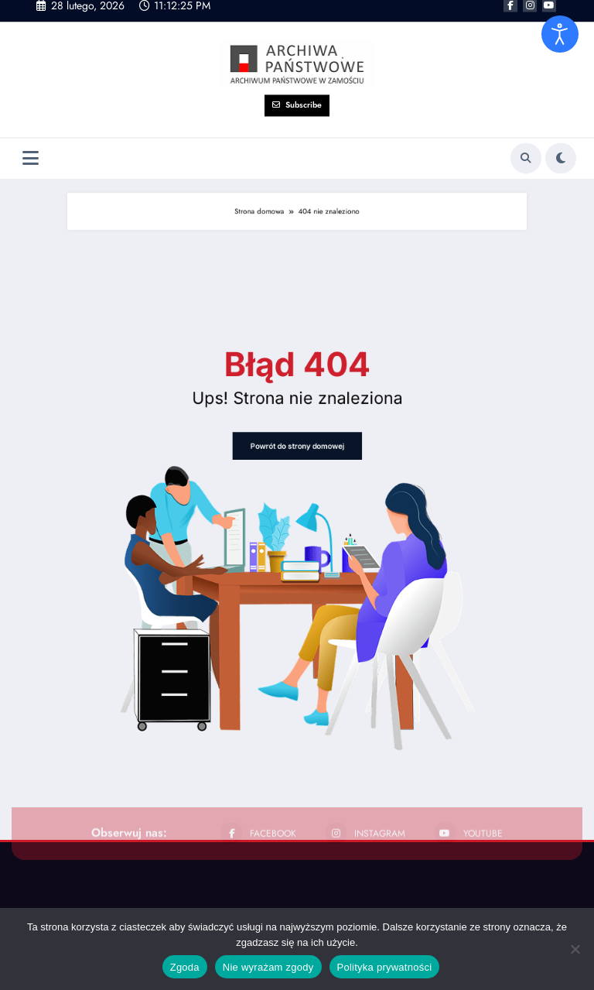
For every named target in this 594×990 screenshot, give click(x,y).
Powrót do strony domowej (297, 478)
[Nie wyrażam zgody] (574, 949)
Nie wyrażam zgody (268, 967)
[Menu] (30, 135)
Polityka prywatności (384, 967)
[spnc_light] (560, 134)
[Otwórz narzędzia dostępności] (560, 34)
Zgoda (185, 967)
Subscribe (297, 81)
